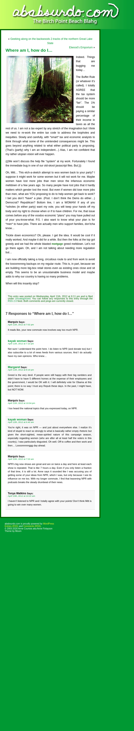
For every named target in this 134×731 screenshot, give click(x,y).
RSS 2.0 (12, 301)
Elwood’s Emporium (81, 47)
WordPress (48, 523)
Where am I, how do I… (29, 50)
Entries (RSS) (11, 526)
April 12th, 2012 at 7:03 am (21, 459)
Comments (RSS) (32, 526)
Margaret (14, 367)
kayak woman (17, 341)
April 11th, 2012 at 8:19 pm (21, 370)
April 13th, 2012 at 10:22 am (21, 496)
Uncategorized (23, 298)
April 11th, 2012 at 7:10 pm (21, 343)
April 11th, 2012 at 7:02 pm (21, 324)
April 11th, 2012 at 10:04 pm (21, 403)
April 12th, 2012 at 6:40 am (21, 422)
